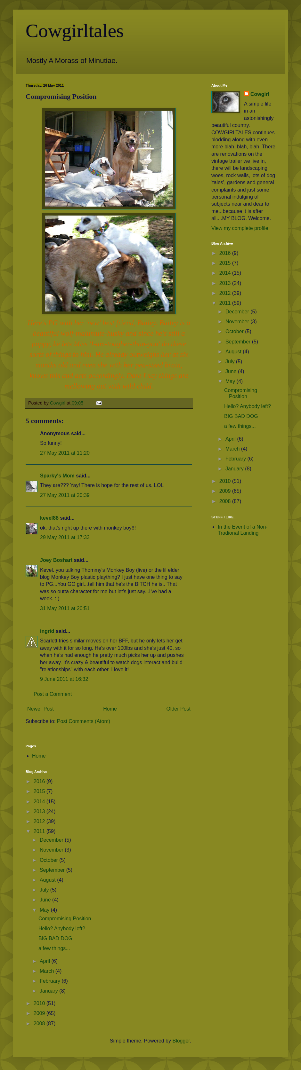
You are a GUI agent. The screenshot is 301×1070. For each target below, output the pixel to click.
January (235, 468)
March (233, 449)
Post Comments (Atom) (83, 721)
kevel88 (49, 518)
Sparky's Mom (57, 475)
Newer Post (40, 709)
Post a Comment (53, 694)
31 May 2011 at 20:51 (65, 608)
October (235, 331)
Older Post (178, 709)
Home (110, 709)
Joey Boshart (56, 560)
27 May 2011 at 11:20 (65, 453)
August (234, 351)
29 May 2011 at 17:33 (65, 537)
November (237, 321)
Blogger (181, 1040)
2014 (225, 273)
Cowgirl (259, 94)
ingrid (47, 631)
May (231, 381)
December (237, 311)
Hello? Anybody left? (247, 406)
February (236, 458)
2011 (225, 303)
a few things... (240, 426)
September (238, 341)
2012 (225, 293)
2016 (225, 253)
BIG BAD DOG (241, 416)
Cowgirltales (75, 30)
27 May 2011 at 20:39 (65, 495)
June (231, 371)
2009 (225, 491)
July (230, 361)
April (231, 439)
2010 (225, 481)
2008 (225, 501)
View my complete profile (239, 228)
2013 (225, 283)
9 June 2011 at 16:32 (64, 679)
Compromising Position (64, 918)
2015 (225, 263)
